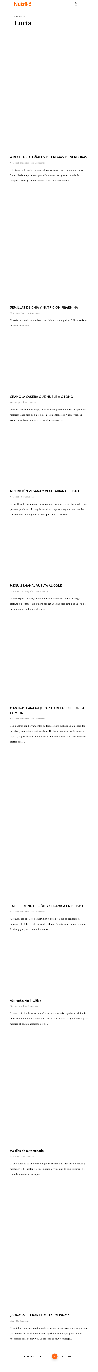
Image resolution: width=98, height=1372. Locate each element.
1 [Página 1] (40, 1356)
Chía (12, 313)
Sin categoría (16, 402)
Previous (29, 1356)
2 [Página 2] (46, 1356)
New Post (14, 163)
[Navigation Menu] (82, 4)
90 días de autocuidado (27, 1151)
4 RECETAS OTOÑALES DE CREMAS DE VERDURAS (48, 157)
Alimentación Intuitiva (25, 1000)
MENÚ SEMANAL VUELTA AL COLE (36, 586)
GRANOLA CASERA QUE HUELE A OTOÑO (41, 397)
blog (12, 1321)
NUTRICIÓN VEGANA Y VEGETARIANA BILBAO (44, 491)
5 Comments (30, 402)
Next (71, 1356)
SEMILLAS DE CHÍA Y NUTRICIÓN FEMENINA (44, 307)
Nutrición (24, 163)
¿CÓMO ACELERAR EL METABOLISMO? (39, 1315)
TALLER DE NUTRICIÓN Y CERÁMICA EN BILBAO (46, 906)
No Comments (38, 163)
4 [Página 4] (62, 1356)
